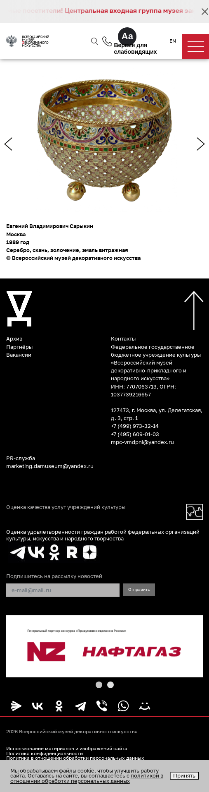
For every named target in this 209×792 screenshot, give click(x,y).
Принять (184, 775)
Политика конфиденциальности (44, 753)
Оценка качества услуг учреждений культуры (65, 507)
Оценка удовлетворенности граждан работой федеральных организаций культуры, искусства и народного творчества (103, 534)
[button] (99, 685)
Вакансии (18, 354)
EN (172, 41)
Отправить (139, 589)
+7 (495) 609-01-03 (135, 434)
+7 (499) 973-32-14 (135, 425)
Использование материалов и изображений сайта (66, 748)
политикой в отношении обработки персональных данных (86, 778)
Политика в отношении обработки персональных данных (75, 758)
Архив (14, 338)
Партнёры (19, 346)
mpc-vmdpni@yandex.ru (142, 442)
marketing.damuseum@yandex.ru (50, 466)
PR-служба (20, 458)
